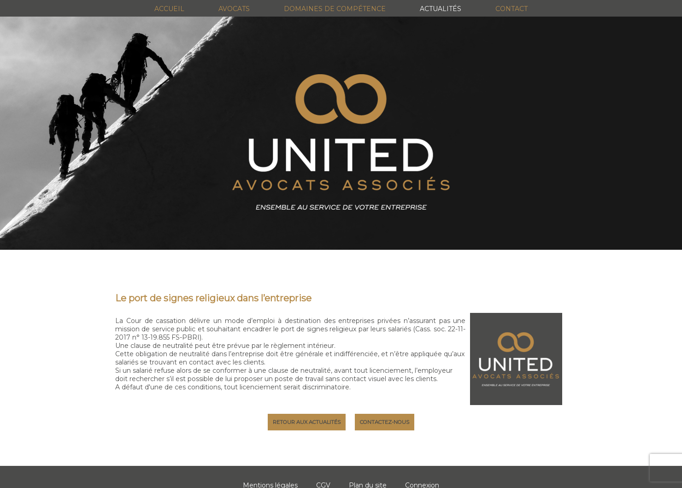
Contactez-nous (384, 422)
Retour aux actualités (307, 422)
